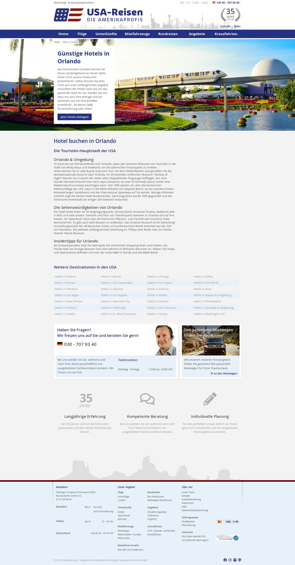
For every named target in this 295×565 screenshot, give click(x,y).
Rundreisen (168, 34)
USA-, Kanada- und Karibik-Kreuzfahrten (162, 532)
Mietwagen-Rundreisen (160, 500)
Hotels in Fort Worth (206, 282)
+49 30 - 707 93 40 (225, 2)
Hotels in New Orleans (69, 301)
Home (63, 34)
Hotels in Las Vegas (67, 295)
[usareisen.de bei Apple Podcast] (239, 560)
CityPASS (152, 518)
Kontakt (225, 26)
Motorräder (124, 537)
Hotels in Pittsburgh (113, 307)
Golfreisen (153, 515)
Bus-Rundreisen (156, 496)
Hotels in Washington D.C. (209, 314)
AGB (184, 506)
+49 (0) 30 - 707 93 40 (101, 533)
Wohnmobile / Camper (129, 534)
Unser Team (188, 492)
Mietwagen (123, 530)
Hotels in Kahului (158, 289)
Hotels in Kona (202, 289)
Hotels (57, 42)
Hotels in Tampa (157, 314)
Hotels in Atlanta (65, 276)
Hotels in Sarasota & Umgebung (213, 307)
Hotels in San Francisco (161, 307)
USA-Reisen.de (70, 560)
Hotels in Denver (65, 282)
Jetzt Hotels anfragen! (75, 117)
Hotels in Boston (111, 276)
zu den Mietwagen (224, 373)
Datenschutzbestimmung (195, 510)
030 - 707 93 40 (77, 344)
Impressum (188, 502)
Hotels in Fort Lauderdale (117, 282)
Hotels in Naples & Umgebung (212, 295)
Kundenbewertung (191, 499)
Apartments (124, 515)
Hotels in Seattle (65, 314)
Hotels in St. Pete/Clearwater (119, 314)
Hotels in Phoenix (65, 307)
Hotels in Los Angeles (114, 295)
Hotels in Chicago (158, 276)
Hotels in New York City (115, 301)
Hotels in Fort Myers (159, 282)
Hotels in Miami (157, 295)
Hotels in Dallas (203, 276)
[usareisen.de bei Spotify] (234, 560)
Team (237, 26)
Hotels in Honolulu (66, 289)
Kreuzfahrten (226, 34)
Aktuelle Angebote (157, 511)
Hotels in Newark (158, 301)
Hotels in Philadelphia (207, 301)
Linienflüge (123, 496)
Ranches (122, 518)
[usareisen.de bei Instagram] (230, 560)
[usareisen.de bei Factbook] (225, 560)
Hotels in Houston (112, 289)
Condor (121, 500)
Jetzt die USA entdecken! (130, 549)
